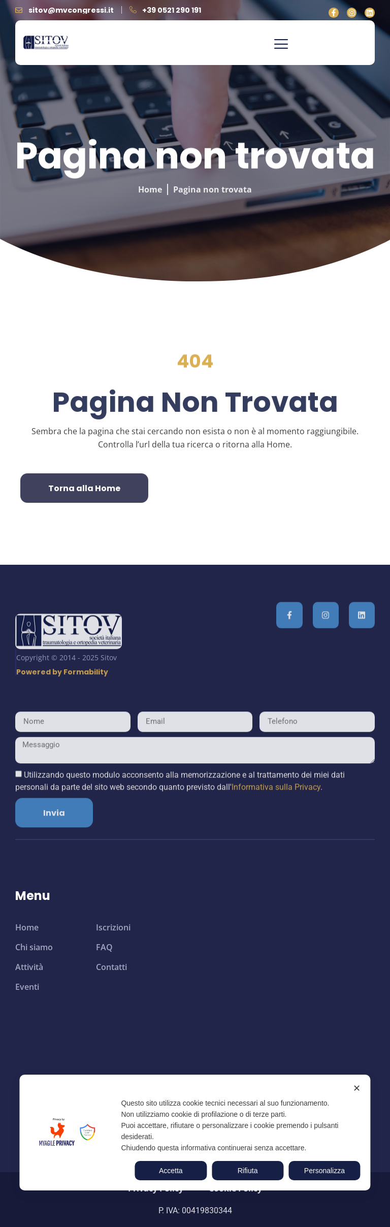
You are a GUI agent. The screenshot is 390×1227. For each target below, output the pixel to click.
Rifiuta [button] (248, 1171)
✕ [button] (357, 1088)
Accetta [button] (171, 1171)
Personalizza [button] (324, 1171)
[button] (281, 45)
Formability (85, 707)
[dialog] (194, 1132)
